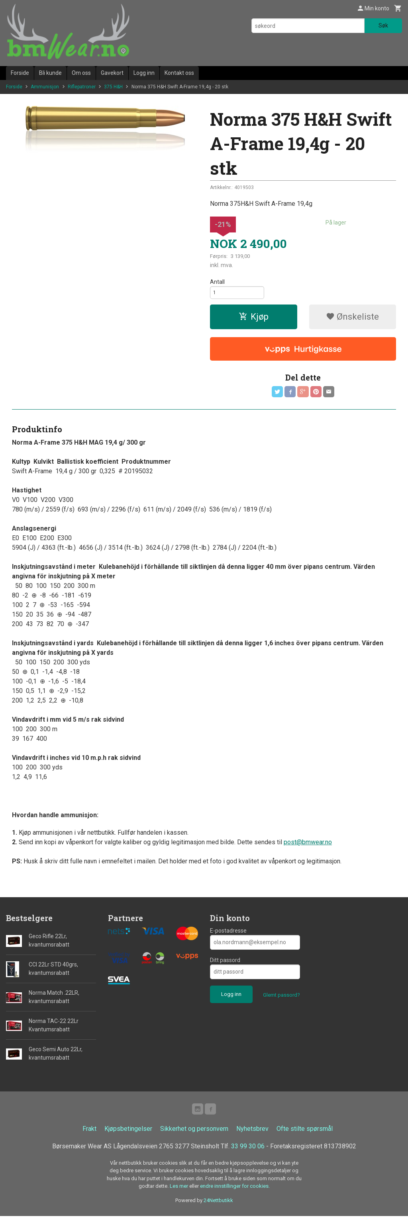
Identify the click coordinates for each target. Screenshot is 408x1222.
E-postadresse (228, 935)
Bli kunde (50, 73)
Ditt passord (225, 964)
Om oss (81, 73)
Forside (20, 73)
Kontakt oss (179, 73)
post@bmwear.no (308, 846)
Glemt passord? (281, 999)
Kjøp (254, 319)
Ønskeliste (352, 319)
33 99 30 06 (248, 1152)
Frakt (89, 1134)
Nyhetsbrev (252, 1134)
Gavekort (112, 73)
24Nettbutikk (218, 1206)
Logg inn (144, 73)
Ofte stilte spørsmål (305, 1134)
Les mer (179, 1192)
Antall (217, 282)
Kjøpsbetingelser (128, 1134)
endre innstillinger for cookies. (235, 1192)
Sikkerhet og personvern (194, 1134)
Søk (383, 25)
